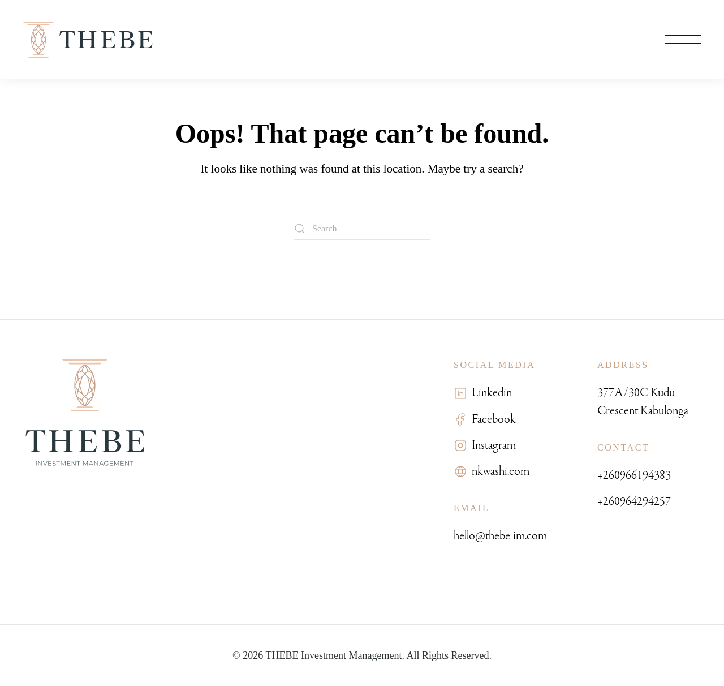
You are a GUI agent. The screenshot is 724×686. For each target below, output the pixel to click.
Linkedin (489, 392)
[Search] (362, 228)
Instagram (491, 445)
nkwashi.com (498, 471)
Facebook (491, 419)
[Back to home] (88, 39)
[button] (683, 39)
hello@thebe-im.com (500, 535)
